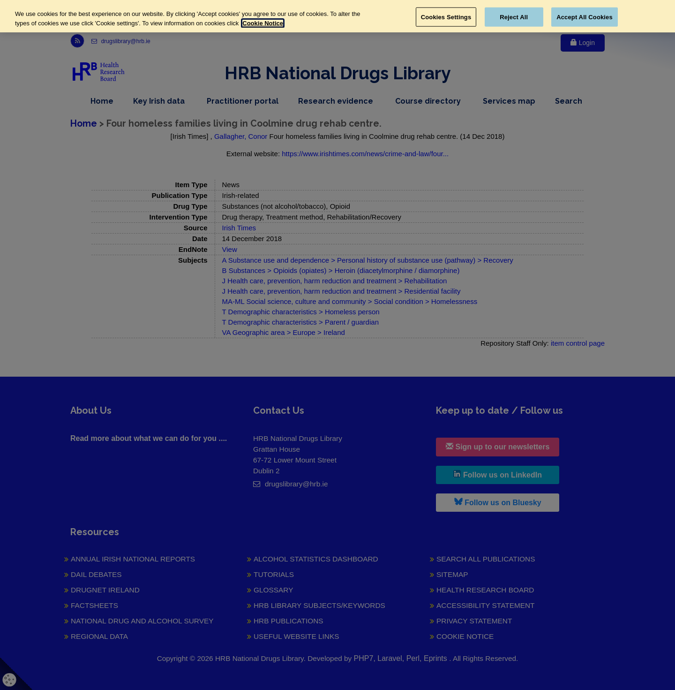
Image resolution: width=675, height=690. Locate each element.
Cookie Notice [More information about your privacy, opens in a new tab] (262, 23)
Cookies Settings (446, 16)
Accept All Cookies (584, 16)
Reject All (514, 16)
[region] (337, 16)
